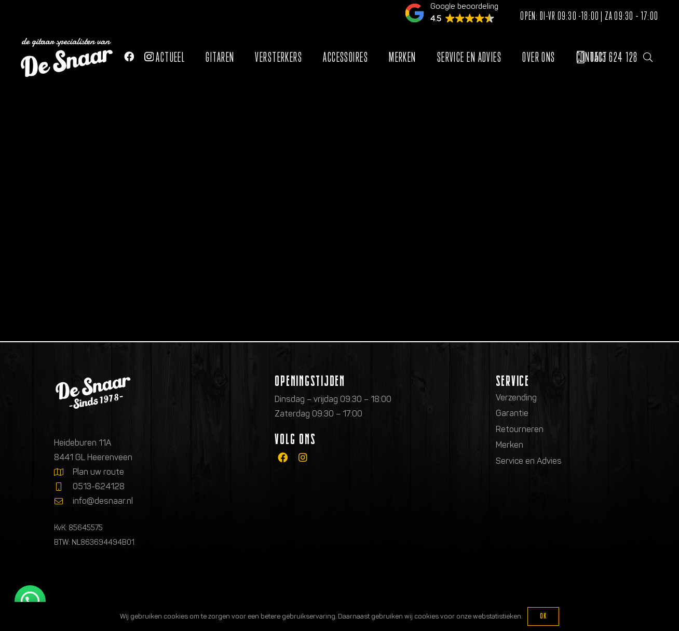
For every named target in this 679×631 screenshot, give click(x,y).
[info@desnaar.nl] (63, 501)
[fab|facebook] (283, 457)
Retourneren (520, 429)
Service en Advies (529, 461)
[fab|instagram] (303, 457)
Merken (509, 445)
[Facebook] (129, 56)
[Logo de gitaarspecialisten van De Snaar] (67, 57)
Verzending (516, 397)
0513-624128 (99, 486)
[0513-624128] (63, 486)
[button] (647, 57)
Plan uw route (98, 472)
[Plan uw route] (63, 472)
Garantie (512, 413)
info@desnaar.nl (103, 501)
